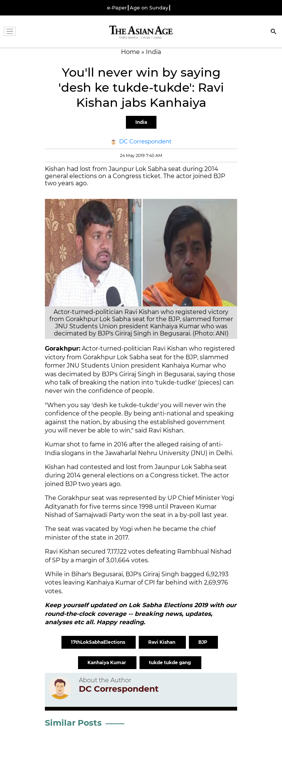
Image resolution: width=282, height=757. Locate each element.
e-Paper (117, 8)
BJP (203, 642)
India (141, 122)
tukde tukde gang (170, 662)
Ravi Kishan (162, 642)
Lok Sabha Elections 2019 (169, 605)
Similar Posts (73, 723)
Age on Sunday (149, 8)
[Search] (273, 32)
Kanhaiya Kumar (107, 662)
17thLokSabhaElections (98, 642)
